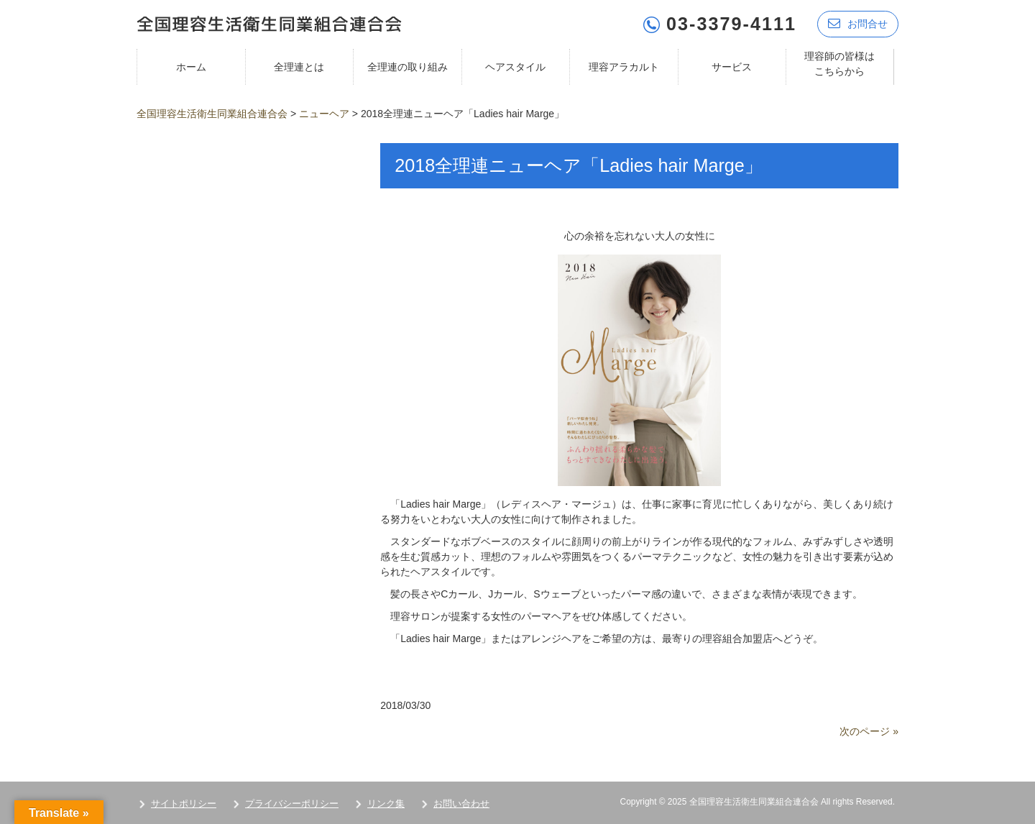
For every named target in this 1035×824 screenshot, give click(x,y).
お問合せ (858, 23)
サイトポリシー (183, 803)
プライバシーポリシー (292, 803)
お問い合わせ (461, 803)
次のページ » (869, 731)
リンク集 (386, 803)
